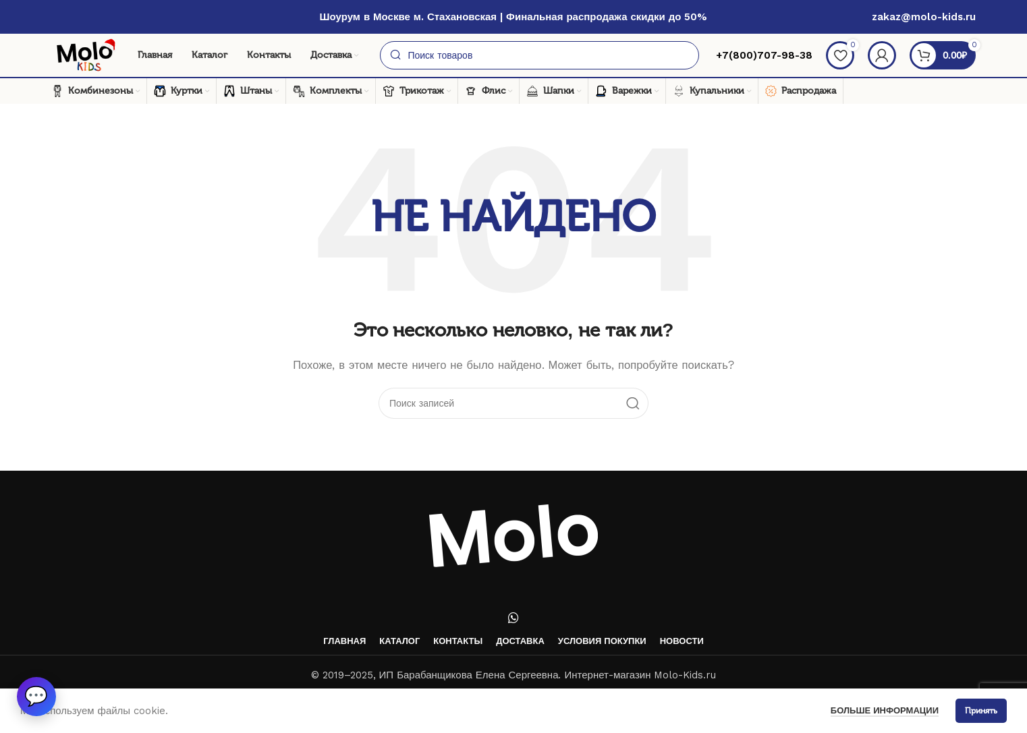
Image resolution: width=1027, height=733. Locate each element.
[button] (37, 696)
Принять (981, 710)
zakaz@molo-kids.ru (924, 17)
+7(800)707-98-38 (762, 55)
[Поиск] (539, 55)
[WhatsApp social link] (513, 618)
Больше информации (885, 710)
